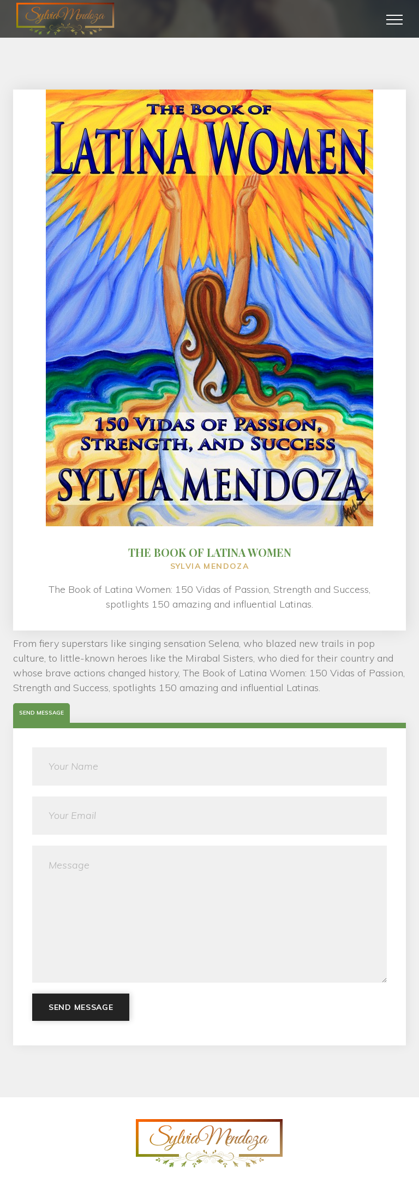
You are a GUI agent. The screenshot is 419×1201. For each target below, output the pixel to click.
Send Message (81, 1007)
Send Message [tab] (41, 712)
